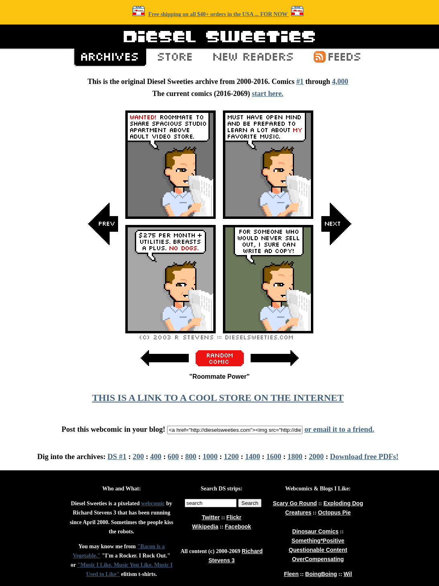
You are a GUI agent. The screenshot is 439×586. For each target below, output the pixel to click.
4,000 (340, 82)
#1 (300, 82)
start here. (268, 94)
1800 (295, 456)
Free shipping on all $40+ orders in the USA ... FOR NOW (218, 14)
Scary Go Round (295, 503)
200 (138, 456)
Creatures (298, 512)
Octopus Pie (334, 512)
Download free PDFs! (364, 456)
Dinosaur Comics (315, 531)
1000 (209, 456)
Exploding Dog (343, 503)
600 (173, 456)
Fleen (291, 574)
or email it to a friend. (339, 429)
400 (155, 456)
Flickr (234, 517)
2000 (316, 456)
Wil (347, 574)
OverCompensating (318, 559)
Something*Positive (318, 540)
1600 (273, 456)
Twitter (211, 517)
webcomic (153, 503)
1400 (252, 456)
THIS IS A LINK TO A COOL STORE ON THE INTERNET (217, 397)
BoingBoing (321, 574)
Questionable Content (318, 550)
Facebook (238, 526)
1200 (231, 456)
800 (190, 456)
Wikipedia (205, 526)
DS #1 (117, 456)
